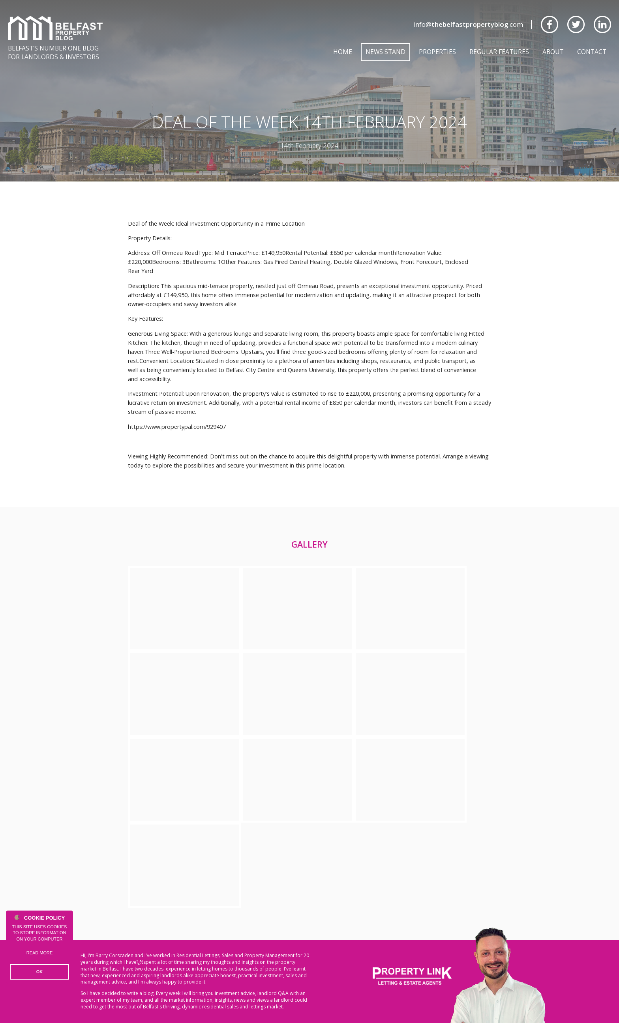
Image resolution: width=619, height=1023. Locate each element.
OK (39, 971)
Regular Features (499, 51)
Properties (437, 51)
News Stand (385, 51)
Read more (39, 952)
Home (342, 51)
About (553, 51)
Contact (591, 51)
